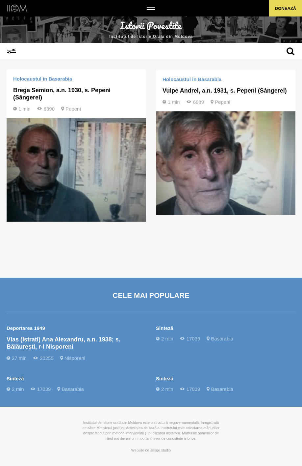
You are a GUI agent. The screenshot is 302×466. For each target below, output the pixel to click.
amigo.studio (160, 450)
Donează (285, 8)
